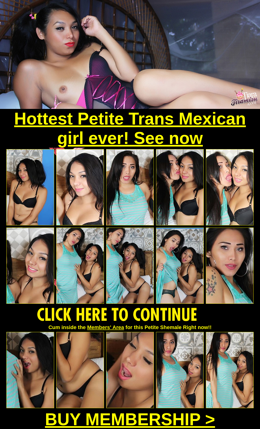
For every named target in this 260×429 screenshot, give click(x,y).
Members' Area (105, 327)
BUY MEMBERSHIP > (130, 419)
